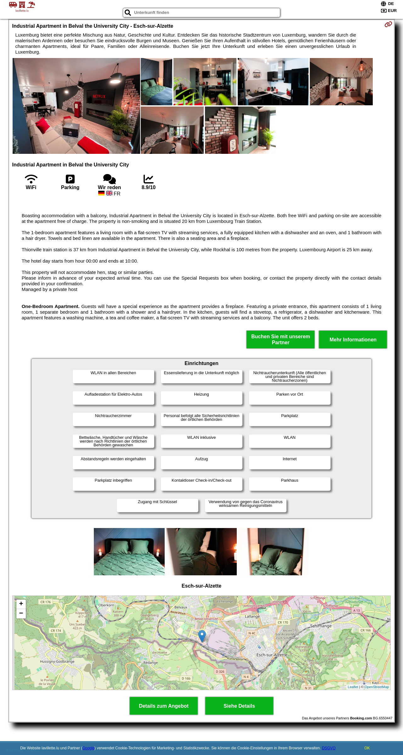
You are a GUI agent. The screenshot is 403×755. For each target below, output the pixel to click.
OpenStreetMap (377, 687)
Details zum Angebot (164, 706)
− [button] (21, 614)
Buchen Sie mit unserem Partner (280, 339)
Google (88, 748)
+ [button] (21, 604)
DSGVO (328, 748)
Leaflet (353, 687)
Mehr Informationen (353, 339)
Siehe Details (239, 706)
